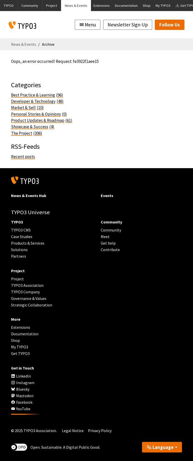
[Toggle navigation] (88, 25)
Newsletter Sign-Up (128, 25)
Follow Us (169, 25)
